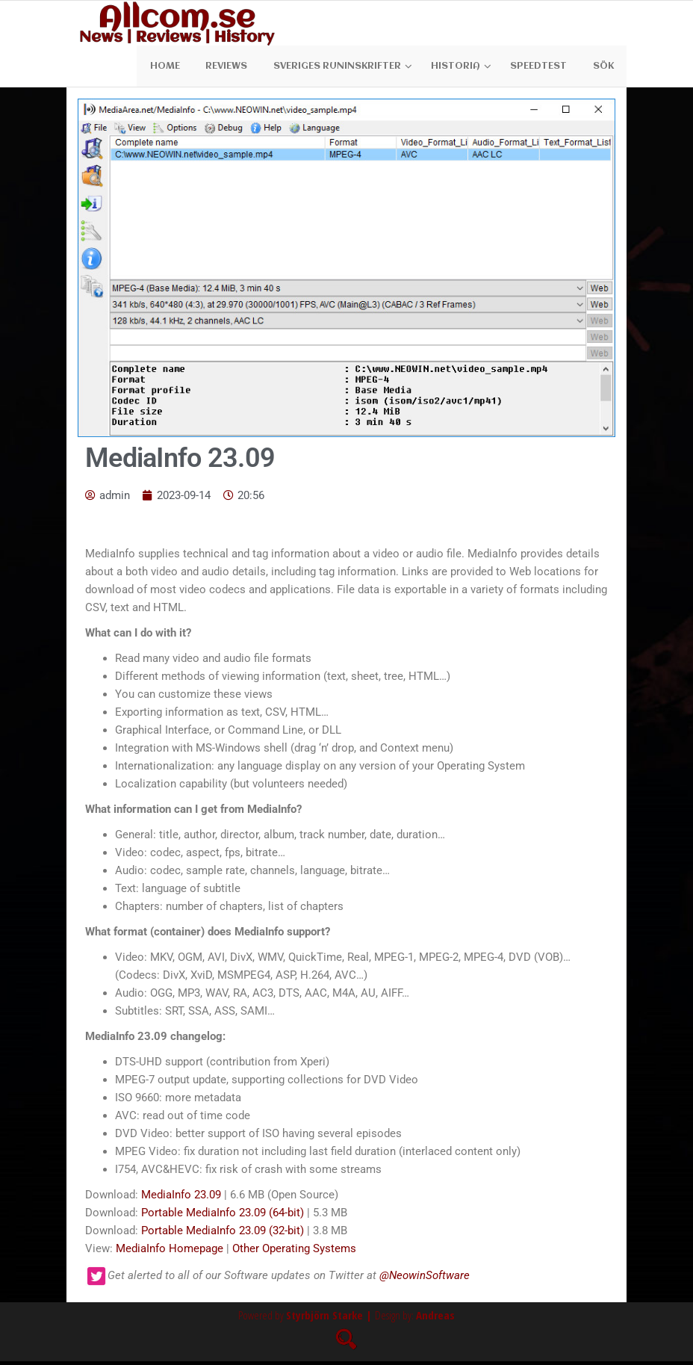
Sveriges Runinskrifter (342, 67)
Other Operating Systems (294, 1252)
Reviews (235, 67)
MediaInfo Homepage (169, 1252)
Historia (460, 67)
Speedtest (543, 67)
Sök (604, 67)
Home (177, 67)
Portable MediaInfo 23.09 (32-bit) (222, 1234)
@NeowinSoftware (424, 1279)
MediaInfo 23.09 (181, 1198)
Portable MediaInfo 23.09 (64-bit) (222, 1216)
